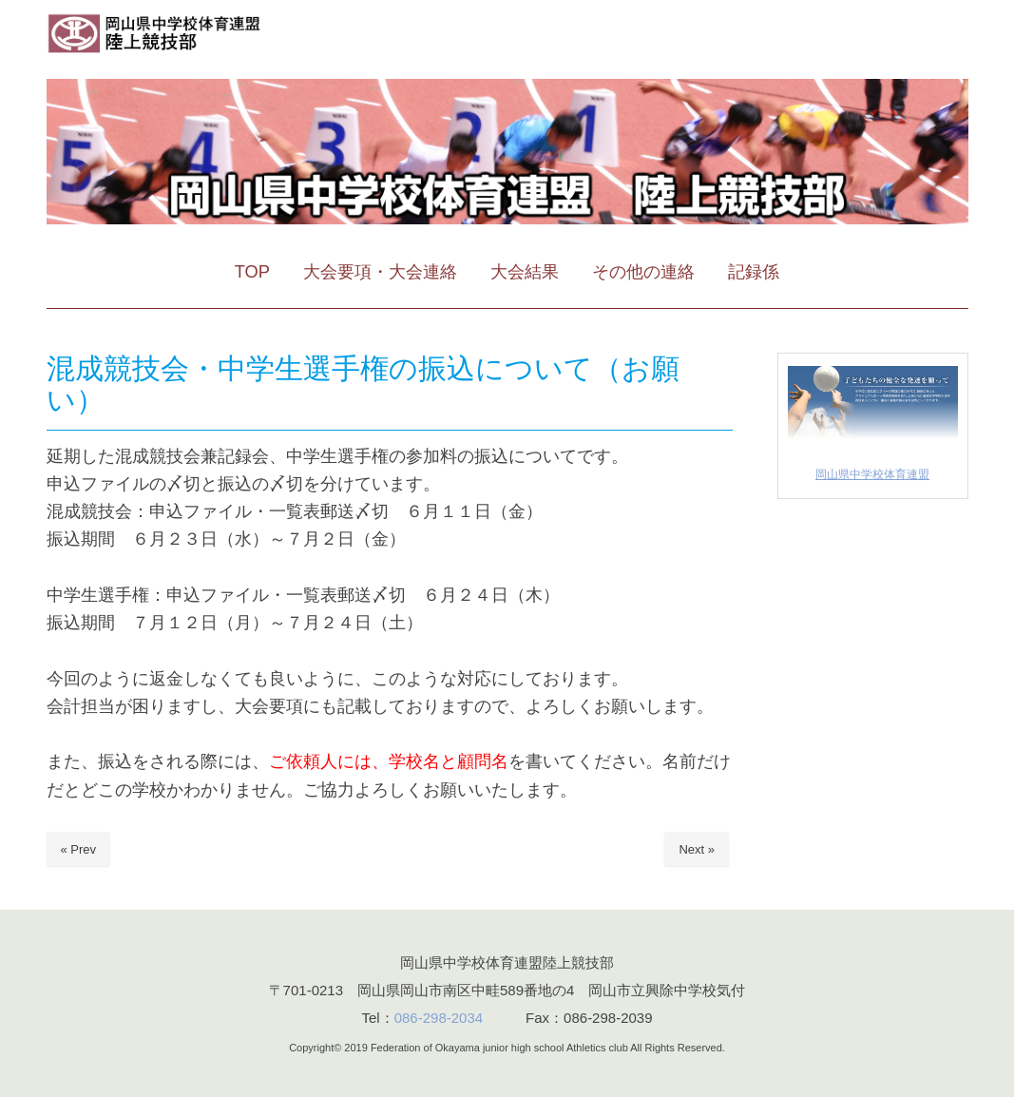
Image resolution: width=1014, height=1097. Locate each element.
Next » (697, 849)
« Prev (79, 849)
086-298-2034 (438, 1018)
